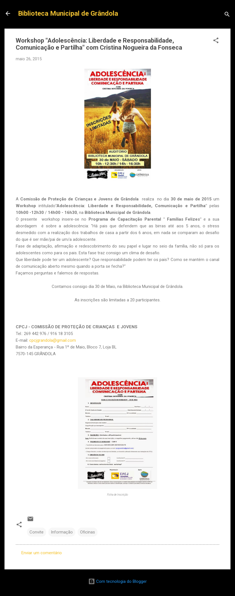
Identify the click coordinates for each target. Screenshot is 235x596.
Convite (37, 532)
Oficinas (87, 532)
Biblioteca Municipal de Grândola (68, 13)
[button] (216, 41)
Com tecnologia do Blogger (117, 581)
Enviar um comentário (41, 552)
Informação (62, 532)
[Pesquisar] (227, 15)
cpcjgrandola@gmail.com (52, 340)
